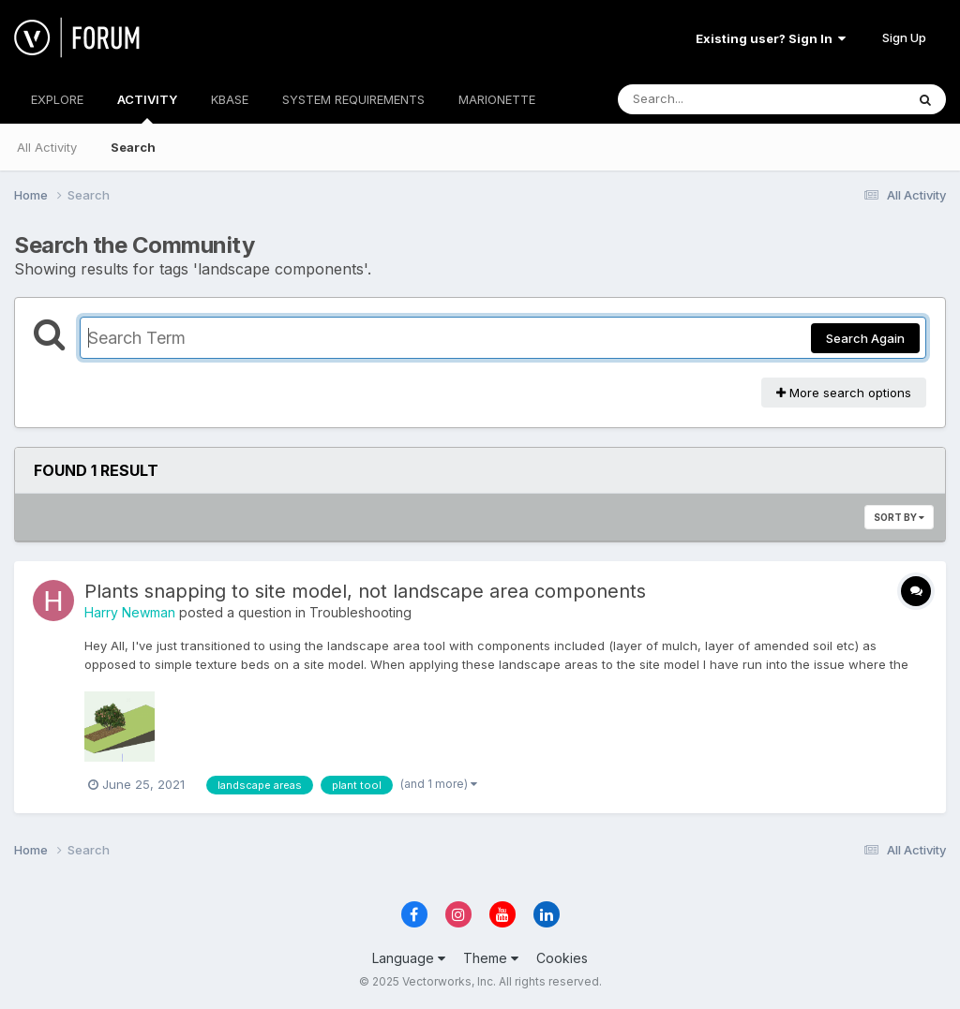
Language (408, 958)
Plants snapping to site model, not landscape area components (365, 591)
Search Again (865, 338)
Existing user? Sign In (771, 38)
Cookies (562, 958)
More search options (843, 392)
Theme (490, 958)
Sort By (899, 517)
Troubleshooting (360, 612)
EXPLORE (57, 99)
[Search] (710, 99)
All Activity (47, 147)
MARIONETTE (496, 99)
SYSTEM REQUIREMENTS (353, 99)
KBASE (229, 99)
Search (133, 147)
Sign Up (904, 37)
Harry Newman (129, 612)
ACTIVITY (147, 108)
